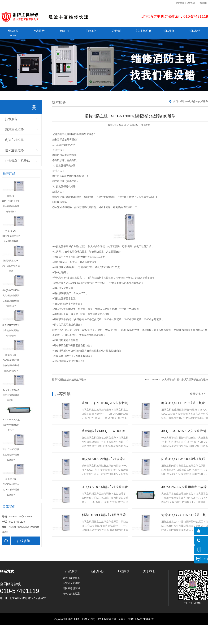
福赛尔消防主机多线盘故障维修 (69, 379)
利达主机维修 (14, 140)
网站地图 (180, 3)
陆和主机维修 (14, 150)
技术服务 (11, 119)
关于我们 (120, 32)
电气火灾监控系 (71, 593)
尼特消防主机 (59, 134)
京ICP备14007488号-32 (141, 619)
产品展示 (42, 32)
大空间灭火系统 (71, 583)
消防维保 (203, 3)
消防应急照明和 (71, 588)
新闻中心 (68, 32)
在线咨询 (16, 541)
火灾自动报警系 (71, 578)
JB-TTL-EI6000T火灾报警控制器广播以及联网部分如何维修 (176, 379)
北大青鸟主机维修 (17, 161)
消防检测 (191, 3)
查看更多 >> (197, 393)
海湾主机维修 (14, 129)
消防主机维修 (145, 32)
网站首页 (13, 33)
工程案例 (94, 32)
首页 (175, 101)
